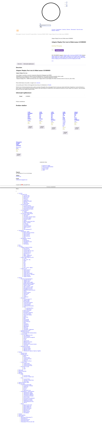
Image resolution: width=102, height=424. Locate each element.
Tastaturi (20, 413)
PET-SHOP (20, 373)
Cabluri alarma (27, 272)
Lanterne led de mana (28, 365)
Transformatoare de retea (29, 401)
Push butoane (26, 243)
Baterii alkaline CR (27, 407)
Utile (25, 265)
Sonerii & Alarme (27, 292)
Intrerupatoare (26, 240)
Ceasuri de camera (27, 303)
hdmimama (64, 58)
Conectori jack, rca (27, 251)
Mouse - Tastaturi (27, 222)
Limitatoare (26, 242)
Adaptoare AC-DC (27, 279)
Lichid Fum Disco (29, 308)
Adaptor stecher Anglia (28, 282)
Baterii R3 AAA (27, 409)
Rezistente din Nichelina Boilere (30, 332)
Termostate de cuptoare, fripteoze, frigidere (32, 350)
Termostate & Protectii (25, 346)
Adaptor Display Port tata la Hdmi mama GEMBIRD (74, 56)
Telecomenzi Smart (25, 420)
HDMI (25, 260)
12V (24, 367)
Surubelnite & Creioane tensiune (30, 344)
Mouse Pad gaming (22, 371)
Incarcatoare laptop (27, 218)
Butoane (25, 239)
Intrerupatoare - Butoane (26, 238)
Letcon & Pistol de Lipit (28, 207)
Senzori (25, 291)
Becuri (25, 356)
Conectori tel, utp (27, 252)
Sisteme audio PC (27, 227)
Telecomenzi (73, 29)
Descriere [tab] (20, 63)
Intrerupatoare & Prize (28, 287)
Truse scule (26, 345)
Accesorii (53, 29)
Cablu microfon (27, 270)
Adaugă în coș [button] (30, 127)
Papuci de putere (27, 233)
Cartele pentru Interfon (28, 302)
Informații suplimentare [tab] (29, 63)
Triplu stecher (26, 293)
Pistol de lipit (26, 319)
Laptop (25, 220)
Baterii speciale (27, 411)
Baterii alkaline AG (27, 406)
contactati (38, 82)
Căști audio (26, 215)
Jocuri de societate (27, 313)
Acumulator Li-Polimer (28, 385)
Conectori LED (27, 357)
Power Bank (26, 224)
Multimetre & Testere (28, 341)
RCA (25, 263)
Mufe (25, 318)
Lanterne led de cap (27, 364)
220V (25, 368)
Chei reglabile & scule (28, 335)
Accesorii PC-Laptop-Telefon (31, 34)
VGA (25, 266)
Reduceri (57, 30)
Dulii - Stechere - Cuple (28, 286)
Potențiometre (26, 320)
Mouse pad (20, 370)
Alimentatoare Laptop (28, 392)
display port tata (77, 57)
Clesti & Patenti (27, 336)
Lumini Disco (29, 309)
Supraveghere (26, 326)
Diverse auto (26, 197)
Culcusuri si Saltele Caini (29, 376)
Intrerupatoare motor (28, 241)
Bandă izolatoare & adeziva (29, 283)
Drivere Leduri (27, 397)
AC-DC (25, 258)
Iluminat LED (24, 354)
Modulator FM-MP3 (28, 201)
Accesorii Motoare (24, 210)
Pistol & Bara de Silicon (28, 209)
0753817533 (18, 176)
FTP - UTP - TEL (27, 259)
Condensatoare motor (28, 212)
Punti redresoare (27, 236)
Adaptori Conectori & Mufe (26, 247)
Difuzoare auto (27, 196)
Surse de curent (79, 29)
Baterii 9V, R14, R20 (28, 404)
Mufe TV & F (26, 254)
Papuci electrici (27, 234)
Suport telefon (26, 203)
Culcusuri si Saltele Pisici (29, 380)
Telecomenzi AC (24, 418)
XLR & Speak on (27, 256)
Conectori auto (26, 195)
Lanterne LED (24, 362)
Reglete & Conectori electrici (29, 290)
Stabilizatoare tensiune (28, 400)
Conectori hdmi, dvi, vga (29, 250)
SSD (24, 228)
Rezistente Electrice (25, 331)
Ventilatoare (26, 296)
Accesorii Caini (27, 375)
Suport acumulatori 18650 (23, 382)
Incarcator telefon (27, 219)
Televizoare (26, 328)
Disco (25, 306)
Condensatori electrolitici (29, 305)
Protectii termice (27, 347)
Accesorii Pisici (27, 379)
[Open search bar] (40, 24)
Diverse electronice (27, 310)
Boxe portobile (27, 301)
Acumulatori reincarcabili (26, 384)
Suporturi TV (26, 325)
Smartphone (26, 323)
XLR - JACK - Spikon (28, 267)
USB (24, 264)
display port (70, 57)
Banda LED (26, 355)
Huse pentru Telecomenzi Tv (26, 417)
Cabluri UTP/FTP (27, 276)
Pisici (22, 377)
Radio (25, 322)
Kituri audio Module (28, 314)
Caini (22, 374)
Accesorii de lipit (24, 204)
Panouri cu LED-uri (27, 361)
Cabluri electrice (27, 275)
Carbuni (25, 211)
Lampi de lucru (27, 363)
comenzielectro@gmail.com (21, 179)
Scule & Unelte (24, 334)
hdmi (82, 57)
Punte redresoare (27, 321)
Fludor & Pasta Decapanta (29, 206)
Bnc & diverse (26, 248)
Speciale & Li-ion (27, 390)
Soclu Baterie (26, 412)
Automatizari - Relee (25, 231)
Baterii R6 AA (26, 410)
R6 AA (25, 389)
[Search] (41, 27)
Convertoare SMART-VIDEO (42, 34)
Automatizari (58, 29)
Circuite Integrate (27, 304)
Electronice (23, 297)
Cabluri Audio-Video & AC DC (27, 257)
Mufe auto (26, 202)
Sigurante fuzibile (27, 348)
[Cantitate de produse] (53, 50)
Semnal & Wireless (27, 225)
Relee (25, 237)
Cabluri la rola (24, 268)
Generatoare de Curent (25, 330)
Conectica (64, 29)
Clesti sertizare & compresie (29, 337)
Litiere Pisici (26, 381)
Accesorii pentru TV (28, 299)
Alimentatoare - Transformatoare (27, 391)
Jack (24, 261)
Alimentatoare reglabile (28, 393)
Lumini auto (26, 200)
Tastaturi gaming (21, 415)
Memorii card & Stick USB (29, 221)
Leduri (25, 315)
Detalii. (49, 84)
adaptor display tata (55, 57)
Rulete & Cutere (27, 343)
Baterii (22, 403)
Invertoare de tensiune (28, 399)
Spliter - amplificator (28, 255)
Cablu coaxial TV (27, 269)
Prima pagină (18, 34)
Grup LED (26, 359)
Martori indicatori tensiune (29, 232)
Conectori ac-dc (27, 249)
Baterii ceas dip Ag (27, 408)
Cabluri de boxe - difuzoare (29, 274)
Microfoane (26, 317)
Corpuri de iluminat (27, 358)
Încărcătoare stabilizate (28, 312)
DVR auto (26, 198)
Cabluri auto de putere (28, 273)
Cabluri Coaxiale (27, 285)
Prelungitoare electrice (28, 288)
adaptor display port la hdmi (57, 56)
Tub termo (26, 294)
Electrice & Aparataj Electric (27, 278)
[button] (54, 29)
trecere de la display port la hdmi (73, 58)
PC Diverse (26, 223)
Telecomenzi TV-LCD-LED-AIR (27, 421)
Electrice (68, 29)
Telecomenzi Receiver (25, 419)
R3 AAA (25, 388)
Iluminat (53, 30)
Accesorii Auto (24, 194)
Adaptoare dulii (27, 281)
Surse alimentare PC (28, 229)
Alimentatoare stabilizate (29, 394)
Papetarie (20, 372)
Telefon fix (26, 327)
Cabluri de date (27, 214)
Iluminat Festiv (24, 353)
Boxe (19, 245)
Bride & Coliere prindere (29, 284)
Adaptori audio (67, 55)
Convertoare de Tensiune (28, 395)
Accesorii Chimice (27, 205)
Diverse (25, 338)
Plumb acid (26, 386)
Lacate (25, 339)
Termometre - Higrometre (29, 329)
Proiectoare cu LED (25, 366)
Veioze (25, 295)
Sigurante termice (27, 349)
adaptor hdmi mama (64, 57)
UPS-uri (25, 402)
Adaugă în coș (59, 50)
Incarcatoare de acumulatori (29, 398)
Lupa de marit (26, 340)
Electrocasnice (26, 311)
